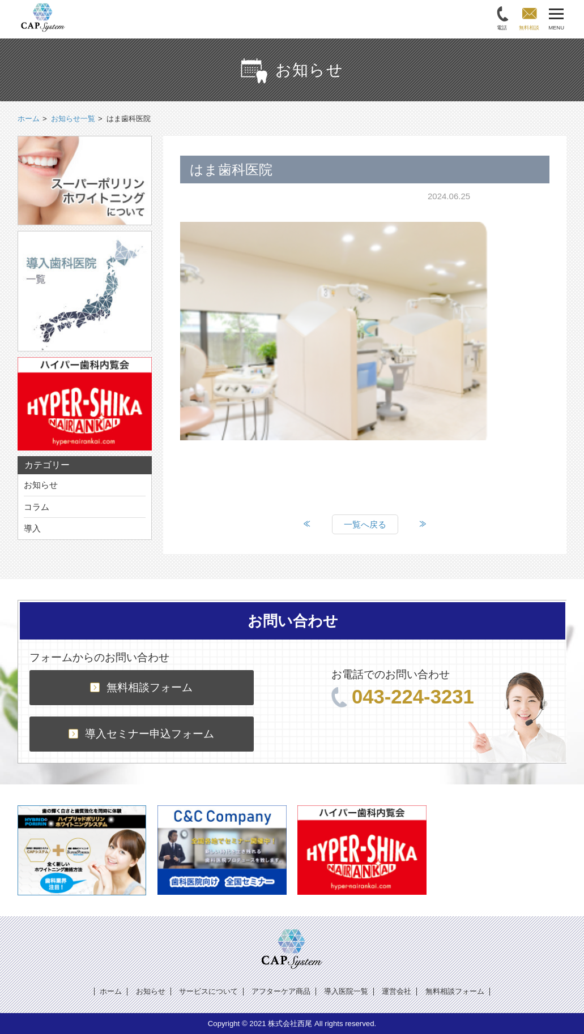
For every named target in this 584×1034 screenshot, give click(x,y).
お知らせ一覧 (73, 118)
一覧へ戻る (365, 524)
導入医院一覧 (346, 991)
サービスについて (208, 991)
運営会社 (396, 991)
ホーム (111, 991)
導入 (32, 528)
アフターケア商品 (280, 991)
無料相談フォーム (141, 687)
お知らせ (41, 485)
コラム (36, 507)
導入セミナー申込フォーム (141, 734)
